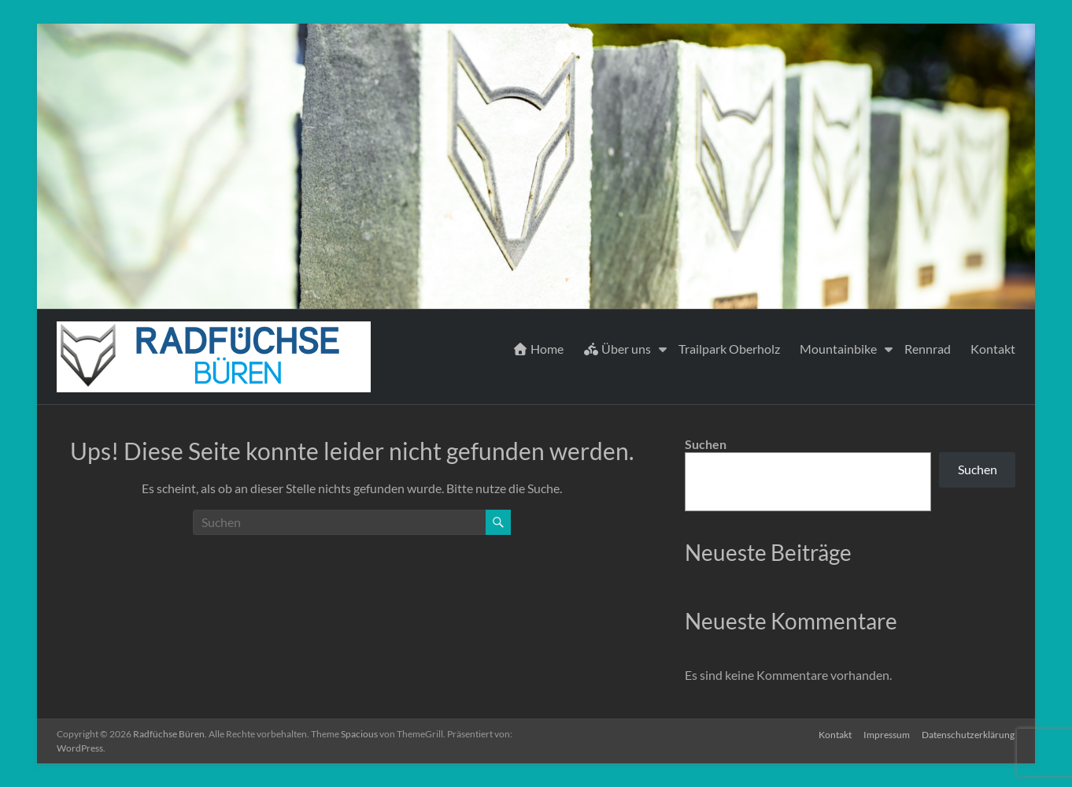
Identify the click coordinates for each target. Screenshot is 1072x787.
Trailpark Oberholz (729, 348)
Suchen (705, 443)
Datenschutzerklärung (968, 734)
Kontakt (992, 348)
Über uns (617, 348)
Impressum (886, 734)
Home (538, 348)
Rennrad (927, 348)
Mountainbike (838, 348)
